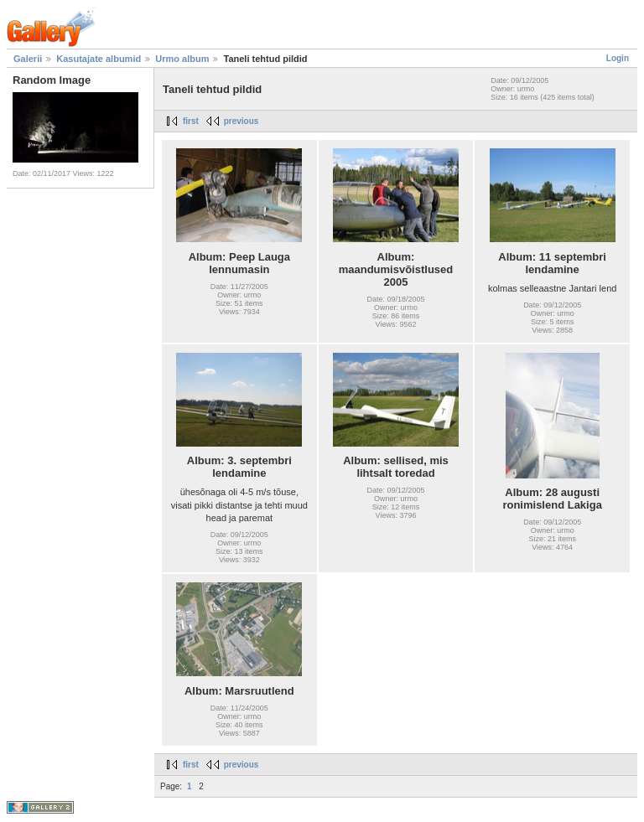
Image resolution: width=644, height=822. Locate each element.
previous (241, 121)
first (191, 121)
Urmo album (182, 59)
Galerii (27, 59)
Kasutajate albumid (98, 59)
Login (617, 58)
